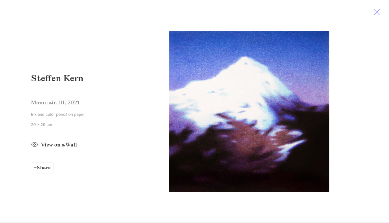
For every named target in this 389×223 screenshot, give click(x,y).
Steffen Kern (57, 80)
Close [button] (378, 14)
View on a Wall (54, 147)
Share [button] (44, 169)
